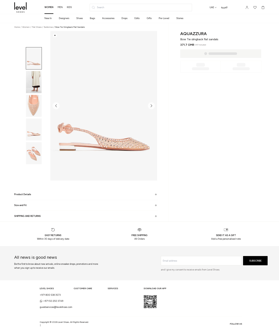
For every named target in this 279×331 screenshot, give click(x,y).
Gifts (149, 18)
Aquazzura (193, 33)
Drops (124, 18)
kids (69, 7)
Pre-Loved (164, 18)
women (48, 7)
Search (98, 7)
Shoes (79, 18)
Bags (92, 18)
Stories (179, 18)
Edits (137, 18)
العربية (224, 7)
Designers (64, 18)
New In (48, 18)
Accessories (108, 18)
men (60, 7)
